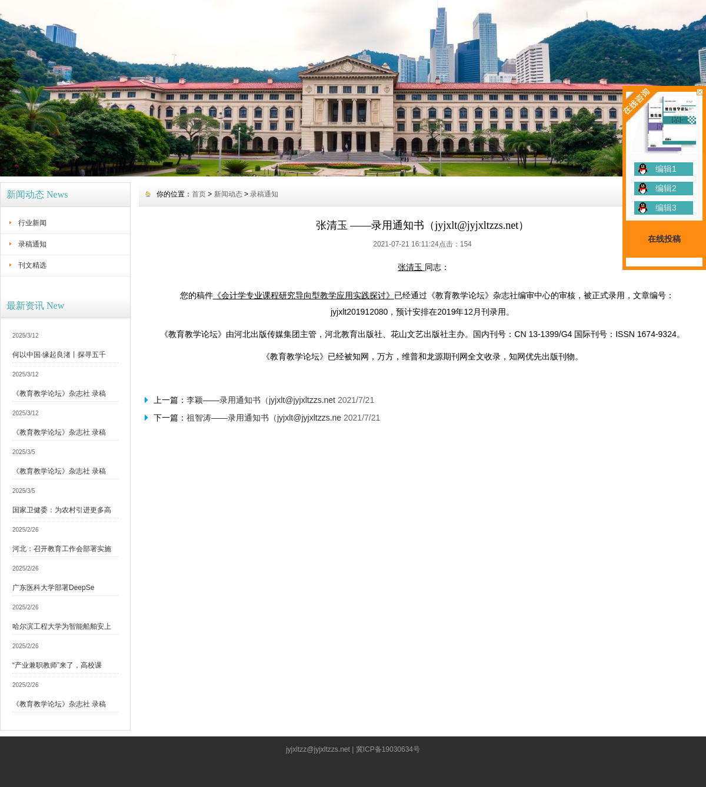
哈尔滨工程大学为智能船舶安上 (61, 626)
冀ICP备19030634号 (388, 749)
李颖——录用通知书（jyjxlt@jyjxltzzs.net (261, 400)
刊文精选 (32, 265)
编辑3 (666, 207)
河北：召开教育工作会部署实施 (61, 549)
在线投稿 (664, 239)
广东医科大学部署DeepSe (53, 587)
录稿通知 (32, 244)
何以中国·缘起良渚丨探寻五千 (59, 355)
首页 (199, 194)
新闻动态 (228, 194)
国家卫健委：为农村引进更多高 (61, 510)
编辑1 (666, 169)
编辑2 (666, 188)
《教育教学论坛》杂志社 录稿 (59, 393)
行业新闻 (32, 223)
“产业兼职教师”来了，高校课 (57, 665)
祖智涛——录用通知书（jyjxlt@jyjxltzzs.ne (264, 417)
